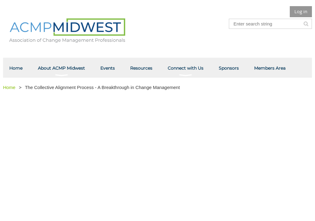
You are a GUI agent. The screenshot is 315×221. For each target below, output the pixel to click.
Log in (300, 11)
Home (9, 87)
